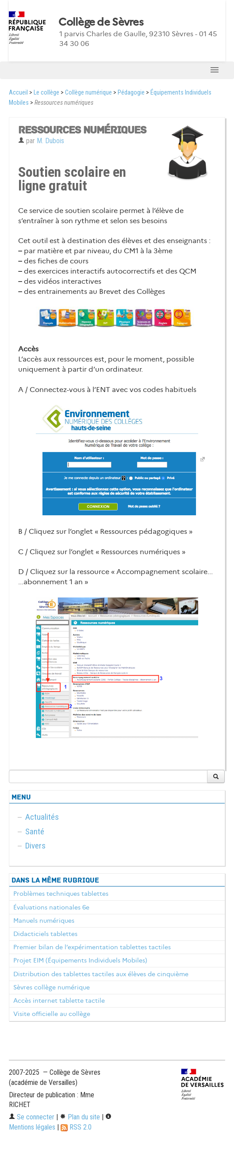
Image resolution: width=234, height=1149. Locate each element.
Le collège (46, 92)
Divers (35, 846)
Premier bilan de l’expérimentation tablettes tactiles (92, 947)
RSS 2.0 (76, 1127)
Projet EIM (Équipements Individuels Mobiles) (80, 960)
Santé (34, 831)
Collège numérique (88, 92)
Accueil (18, 92)
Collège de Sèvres (100, 22)
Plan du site (80, 1117)
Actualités (42, 817)
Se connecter (31, 1117)
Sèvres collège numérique (51, 987)
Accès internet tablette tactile (59, 1000)
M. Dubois (50, 141)
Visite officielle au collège (51, 1014)
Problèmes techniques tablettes (60, 894)
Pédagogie (131, 92)
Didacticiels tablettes (45, 934)
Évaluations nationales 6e (51, 907)
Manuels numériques (43, 921)
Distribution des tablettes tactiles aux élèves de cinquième (100, 974)
